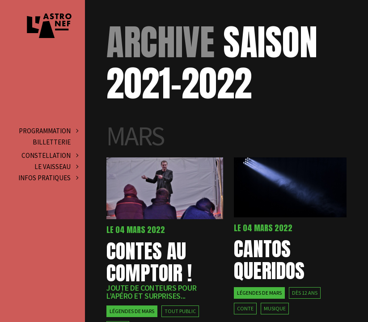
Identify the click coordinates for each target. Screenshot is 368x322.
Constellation (46, 155)
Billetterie (52, 142)
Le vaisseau (52, 166)
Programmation (45, 131)
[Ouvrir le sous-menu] (74, 131)
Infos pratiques (44, 178)
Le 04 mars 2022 (135, 230)
